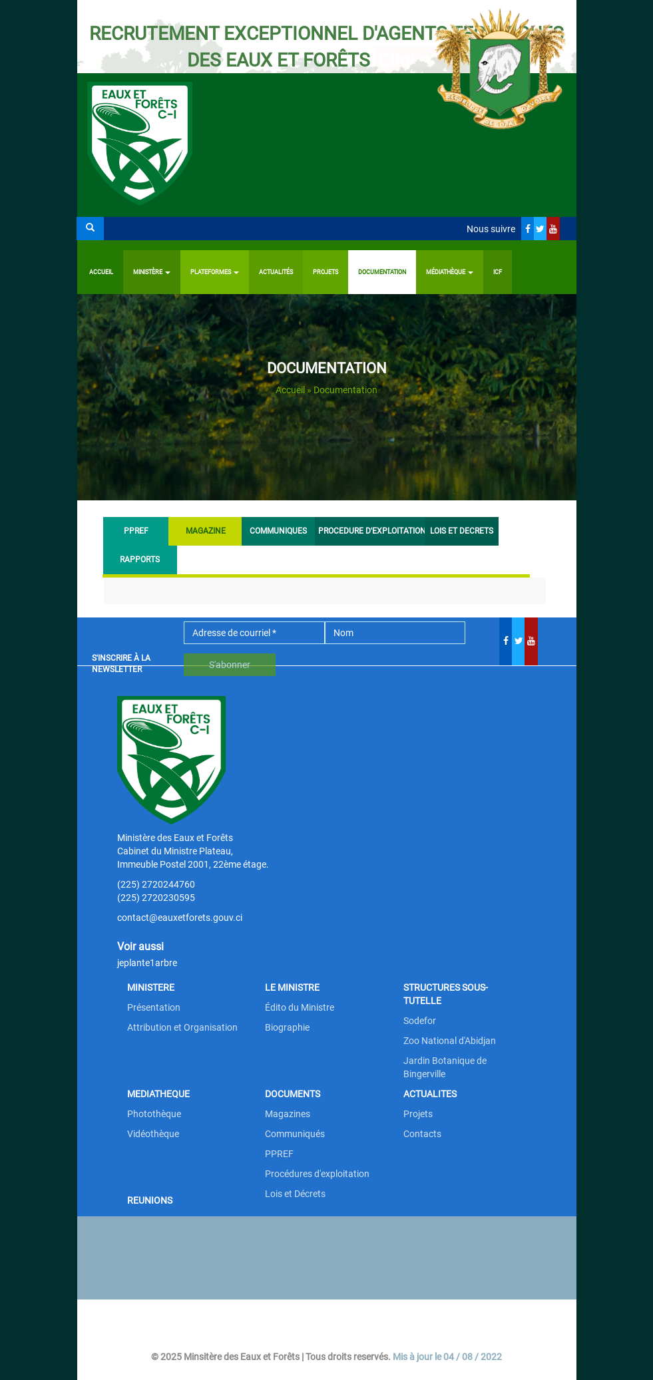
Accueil (101, 272)
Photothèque (154, 1114)
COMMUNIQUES (278, 531)
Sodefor (419, 1020)
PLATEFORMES (214, 272)
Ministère (151, 272)
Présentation (153, 1007)
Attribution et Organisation (182, 1027)
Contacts (422, 1133)
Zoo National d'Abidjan (449, 1040)
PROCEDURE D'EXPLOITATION (370, 531)
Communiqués (295, 1133)
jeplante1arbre (147, 962)
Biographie (287, 1027)
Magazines (287, 1114)
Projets (325, 272)
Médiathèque (449, 272)
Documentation (382, 272)
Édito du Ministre (299, 1007)
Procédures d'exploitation (317, 1173)
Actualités (276, 272)
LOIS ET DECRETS (461, 531)
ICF (497, 272)
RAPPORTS (140, 559)
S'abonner (229, 664)
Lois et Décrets (295, 1193)
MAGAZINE (212, 531)
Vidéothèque (153, 1133)
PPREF (136, 531)
